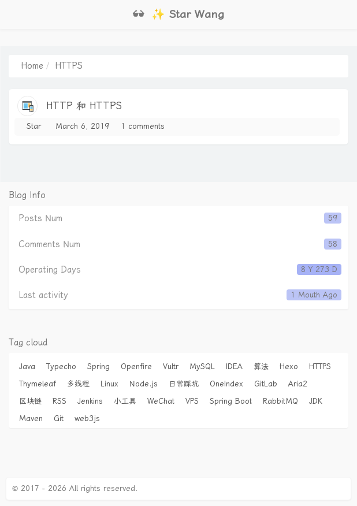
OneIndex (226, 384)
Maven (31, 418)
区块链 (30, 401)
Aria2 (297, 384)
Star (34, 126)
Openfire (136, 366)
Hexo (289, 366)
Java (27, 366)
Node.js (143, 384)
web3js (87, 418)
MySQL (202, 366)
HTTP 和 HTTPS (84, 105)
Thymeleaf (37, 384)
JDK (315, 401)
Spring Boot (231, 401)
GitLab (265, 384)
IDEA (234, 366)
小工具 (125, 401)
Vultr (170, 366)
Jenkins (90, 401)
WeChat (160, 401)
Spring (98, 366)
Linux (109, 384)
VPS (192, 401)
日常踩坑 (184, 384)
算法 (261, 366)
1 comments (143, 126)
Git (59, 418)
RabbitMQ (280, 401)
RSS (59, 401)
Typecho (61, 366)
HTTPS (320, 366)
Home (32, 66)
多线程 (78, 384)
